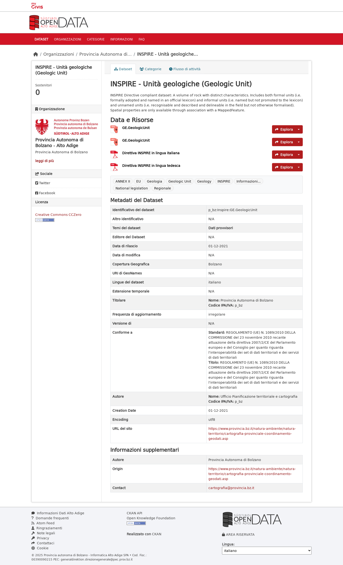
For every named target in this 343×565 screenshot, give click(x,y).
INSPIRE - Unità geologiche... (167, 54)
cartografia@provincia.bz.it (231, 487)
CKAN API (134, 512)
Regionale (162, 188)
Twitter (42, 182)
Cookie (40, 547)
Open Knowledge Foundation (151, 517)
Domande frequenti (50, 517)
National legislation (132, 188)
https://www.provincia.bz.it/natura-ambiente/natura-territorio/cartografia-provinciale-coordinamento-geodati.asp (252, 433)
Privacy (40, 537)
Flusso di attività (185, 68)
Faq (142, 39)
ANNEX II (123, 181)
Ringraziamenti (46, 527)
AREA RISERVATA (240, 534)
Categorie (96, 39)
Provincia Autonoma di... (105, 54)
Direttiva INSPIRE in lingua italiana (151, 152)
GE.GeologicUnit (136, 127)
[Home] (35, 54)
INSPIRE (223, 181)
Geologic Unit (179, 181)
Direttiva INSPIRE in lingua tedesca (151, 165)
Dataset (41, 39)
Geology (204, 181)
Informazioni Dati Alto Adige (57, 512)
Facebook (45, 192)
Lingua (227, 544)
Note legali (43, 532)
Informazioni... (249, 181)
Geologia (154, 181)
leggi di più (44, 160)
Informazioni (121, 39)
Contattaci (42, 542)
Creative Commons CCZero (58, 214)
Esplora (284, 129)
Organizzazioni (67, 39)
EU (138, 181)
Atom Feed (43, 522)
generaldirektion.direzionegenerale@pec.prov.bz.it (97, 559)
